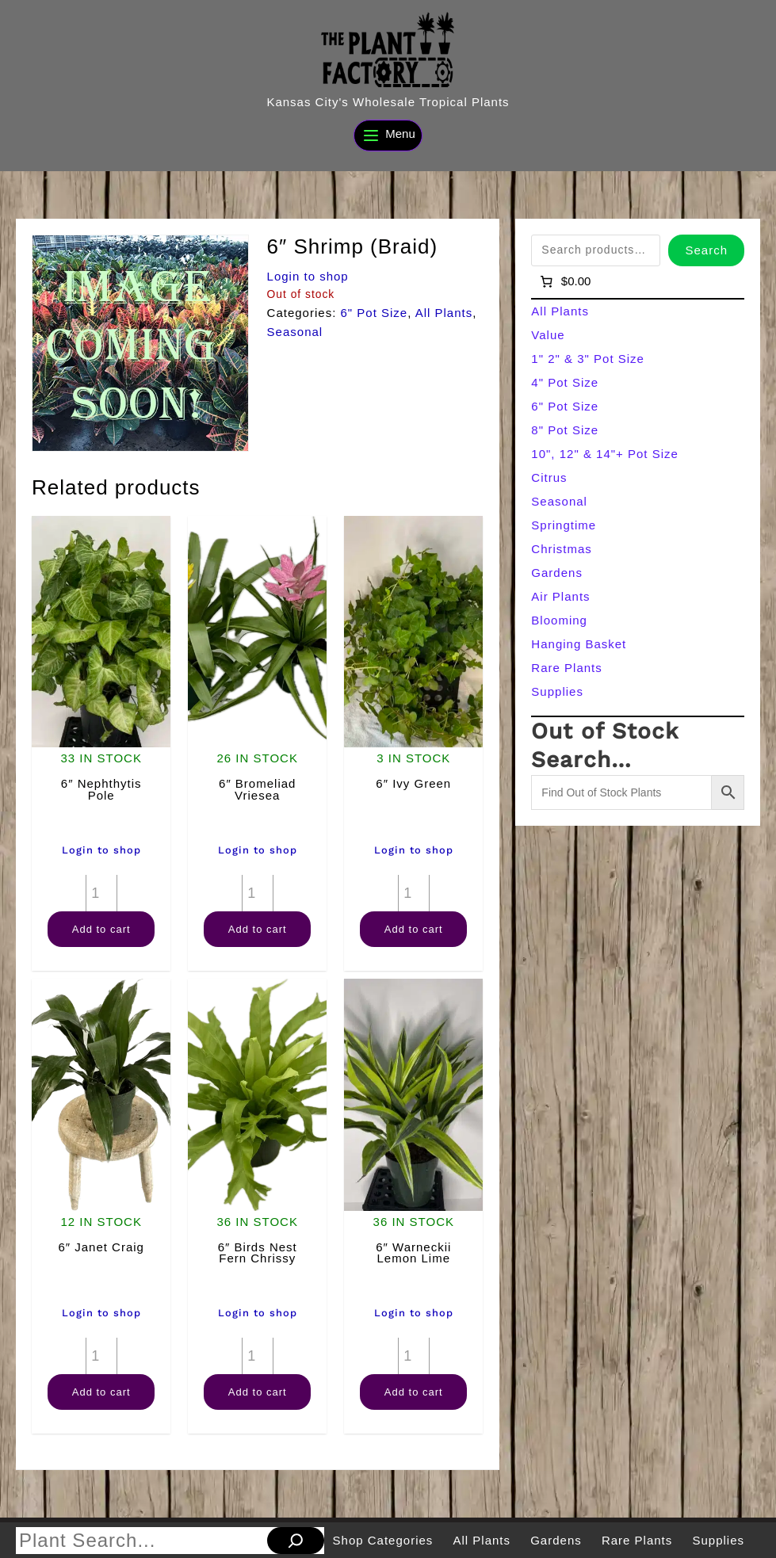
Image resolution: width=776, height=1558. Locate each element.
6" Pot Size (373, 312)
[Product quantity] (101, 893)
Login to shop (308, 276)
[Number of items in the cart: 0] (564, 281)
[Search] (295, 1540)
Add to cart (101, 929)
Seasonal (295, 331)
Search (706, 250)
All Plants (444, 312)
